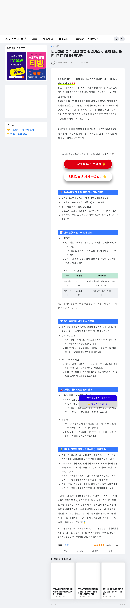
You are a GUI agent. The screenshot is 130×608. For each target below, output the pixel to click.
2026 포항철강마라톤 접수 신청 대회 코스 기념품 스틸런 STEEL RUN (88, 591)
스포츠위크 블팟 (15, 39)
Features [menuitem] (33, 39)
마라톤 (57, 46)
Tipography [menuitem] (79, 39)
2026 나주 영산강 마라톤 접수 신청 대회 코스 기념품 (113, 591)
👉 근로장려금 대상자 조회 (20, 129)
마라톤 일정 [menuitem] (93, 39)
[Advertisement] (65, 17)
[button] (116, 38)
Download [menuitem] (64, 38)
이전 (121, 604)
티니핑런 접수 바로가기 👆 (88, 164)
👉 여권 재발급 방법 (17, 133)
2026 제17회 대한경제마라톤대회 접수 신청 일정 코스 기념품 (63, 591)
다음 (54, 604)
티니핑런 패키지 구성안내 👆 (88, 176)
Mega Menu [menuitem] (48, 39)
